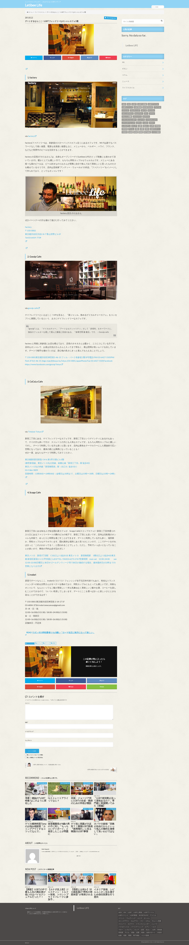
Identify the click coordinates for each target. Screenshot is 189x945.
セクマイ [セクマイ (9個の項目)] (146, 116)
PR (123, 62)
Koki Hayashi (45, 849)
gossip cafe (33, 308)
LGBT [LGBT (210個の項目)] (134, 104)
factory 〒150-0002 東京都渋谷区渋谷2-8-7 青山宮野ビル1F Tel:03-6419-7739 (43, 232)
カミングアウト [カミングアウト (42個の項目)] (127, 113)
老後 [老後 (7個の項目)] (135, 132)
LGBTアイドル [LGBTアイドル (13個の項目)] (153, 104)
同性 (54, 643)
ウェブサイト (28, 740)
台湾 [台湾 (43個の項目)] (151, 126)
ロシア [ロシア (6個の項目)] (134, 126)
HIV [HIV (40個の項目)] (129, 104)
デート (47, 643)
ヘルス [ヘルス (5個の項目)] (145, 123)
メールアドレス (29, 731)
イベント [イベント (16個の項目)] (125, 110)
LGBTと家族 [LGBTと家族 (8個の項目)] (142, 104)
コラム (124, 75)
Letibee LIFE (132, 45)
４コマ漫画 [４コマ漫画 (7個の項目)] (156, 132)
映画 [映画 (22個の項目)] (147, 129)
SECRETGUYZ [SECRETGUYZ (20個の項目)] (147, 107)
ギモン (124, 69)
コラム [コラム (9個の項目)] (152, 113)
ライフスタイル (30, 643)
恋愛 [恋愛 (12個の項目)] (142, 129)
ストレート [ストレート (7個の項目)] (137, 116)
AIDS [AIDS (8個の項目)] (124, 104)
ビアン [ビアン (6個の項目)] (139, 123)
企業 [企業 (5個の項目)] (140, 126)
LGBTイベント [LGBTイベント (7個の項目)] (127, 107)
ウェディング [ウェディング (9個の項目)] (135, 110)
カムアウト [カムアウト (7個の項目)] (139, 113)
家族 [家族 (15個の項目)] (137, 129)
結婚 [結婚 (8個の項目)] (130, 132)
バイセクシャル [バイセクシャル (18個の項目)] (151, 120)
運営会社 (27, 942)
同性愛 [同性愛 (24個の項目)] (124, 129)
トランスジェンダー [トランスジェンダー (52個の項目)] (129, 120)
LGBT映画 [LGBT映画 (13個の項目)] (137, 107)
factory (31, 136)
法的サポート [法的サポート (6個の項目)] (155, 129)
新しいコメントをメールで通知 (35, 755)
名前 (26, 722)
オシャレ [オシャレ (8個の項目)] (151, 110)
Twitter (79, 856)
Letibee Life (33, 5)
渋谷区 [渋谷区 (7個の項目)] (124, 132)
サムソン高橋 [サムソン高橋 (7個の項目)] (126, 116)
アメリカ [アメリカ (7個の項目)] (157, 107)
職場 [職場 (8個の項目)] (140, 132)
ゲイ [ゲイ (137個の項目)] (146, 113)
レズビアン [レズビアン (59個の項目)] (126, 126)
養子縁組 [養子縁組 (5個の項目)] (147, 132)
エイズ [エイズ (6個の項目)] (144, 110)
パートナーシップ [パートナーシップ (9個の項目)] (128, 123)
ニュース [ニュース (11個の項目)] (141, 120)
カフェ (39, 643)
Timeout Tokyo (34, 432)
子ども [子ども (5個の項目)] (131, 129)
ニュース (125, 81)
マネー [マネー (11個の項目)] (152, 123)
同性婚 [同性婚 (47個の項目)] (157, 126)
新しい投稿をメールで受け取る (35, 757)
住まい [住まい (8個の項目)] (146, 126)
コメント (27, 703)
